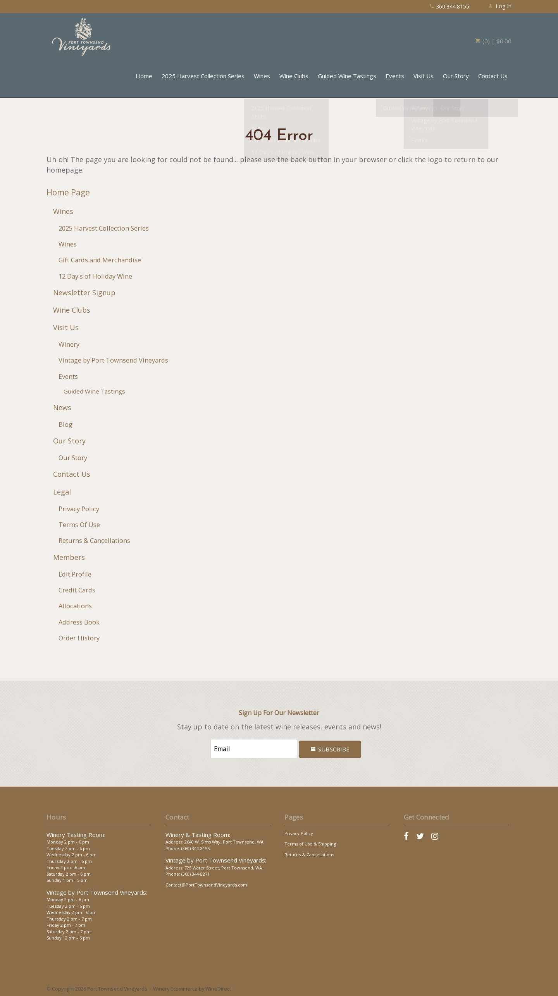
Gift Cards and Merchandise (100, 259)
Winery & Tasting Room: (197, 833)
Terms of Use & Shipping (310, 842)
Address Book (79, 622)
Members (69, 557)
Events (395, 76)
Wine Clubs (293, 76)
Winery (69, 344)
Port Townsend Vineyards (81, 36)
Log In (500, 6)
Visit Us (423, 76)
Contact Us (493, 76)
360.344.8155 (449, 6)
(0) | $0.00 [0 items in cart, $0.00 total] (493, 41)
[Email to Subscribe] (253, 748)
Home (144, 76)
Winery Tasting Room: (75, 833)
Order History (79, 637)
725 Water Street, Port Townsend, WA (223, 866)
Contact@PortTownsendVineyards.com (206, 883)
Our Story (456, 76)
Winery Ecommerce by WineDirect (192, 987)
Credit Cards (77, 589)
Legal (62, 491)
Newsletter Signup (84, 292)
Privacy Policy (79, 508)
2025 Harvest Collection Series (203, 76)
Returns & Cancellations (94, 540)
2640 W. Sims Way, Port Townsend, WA (224, 841)
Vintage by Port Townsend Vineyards (113, 360)
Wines (262, 76)
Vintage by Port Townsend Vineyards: (96, 891)
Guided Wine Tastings (347, 76)
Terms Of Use (79, 524)
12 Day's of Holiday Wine (95, 276)
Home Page (68, 192)
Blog (65, 424)
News (62, 407)
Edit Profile (75, 574)
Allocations (75, 605)
